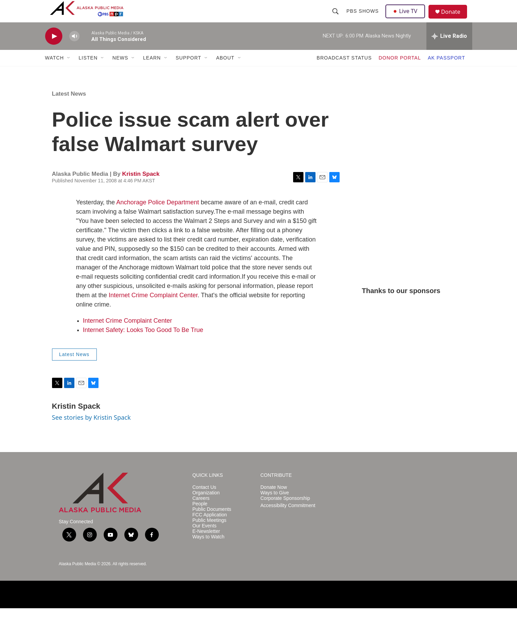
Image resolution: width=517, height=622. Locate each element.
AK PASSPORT (446, 71)
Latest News (69, 107)
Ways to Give (274, 506)
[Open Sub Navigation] (69, 71)
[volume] (74, 50)
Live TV (407, 18)
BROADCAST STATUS (344, 71)
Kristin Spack (141, 187)
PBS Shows (363, 18)
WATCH (54, 71)
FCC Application (210, 528)
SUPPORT (188, 71)
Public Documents (212, 523)
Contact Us (204, 501)
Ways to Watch (209, 550)
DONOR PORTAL (400, 71)
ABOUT (225, 71)
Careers (201, 512)
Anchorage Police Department (157, 216)
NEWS (120, 71)
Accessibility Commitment (287, 519)
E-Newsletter (206, 545)
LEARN (152, 71)
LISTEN (88, 71)
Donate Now (273, 501)
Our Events (205, 539)
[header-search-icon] (336, 18)
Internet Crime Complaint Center (153, 308)
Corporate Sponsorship (285, 512)
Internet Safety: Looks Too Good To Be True (143, 343)
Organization (206, 506)
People (200, 517)
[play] (53, 50)
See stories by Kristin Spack (91, 431)
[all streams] (449, 50)
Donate (454, 18)
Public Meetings (210, 534)
